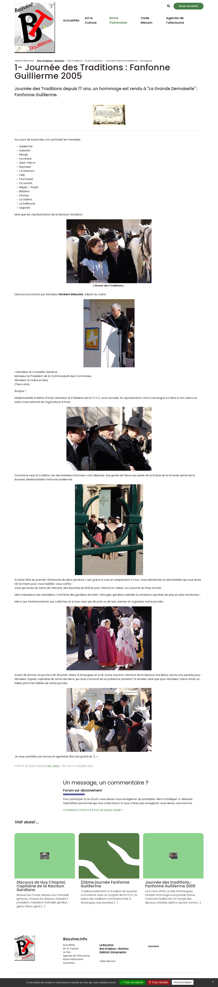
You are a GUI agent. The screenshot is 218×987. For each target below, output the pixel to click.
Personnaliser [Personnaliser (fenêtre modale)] (183, 982)
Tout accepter (132, 982)
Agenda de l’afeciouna (175, 20)
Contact (153, 946)
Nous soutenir (188, 6)
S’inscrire (85, 810)
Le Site (67, 952)
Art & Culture (91, 20)
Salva (56, 765)
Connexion (70, 810)
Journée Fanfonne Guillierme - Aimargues (129, 60)
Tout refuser (158, 982)
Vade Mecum (146, 20)
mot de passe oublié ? (108, 810)
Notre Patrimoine (118, 20)
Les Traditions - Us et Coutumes (85, 60)
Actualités (71, 20)
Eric (50, 765)
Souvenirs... (69, 963)
